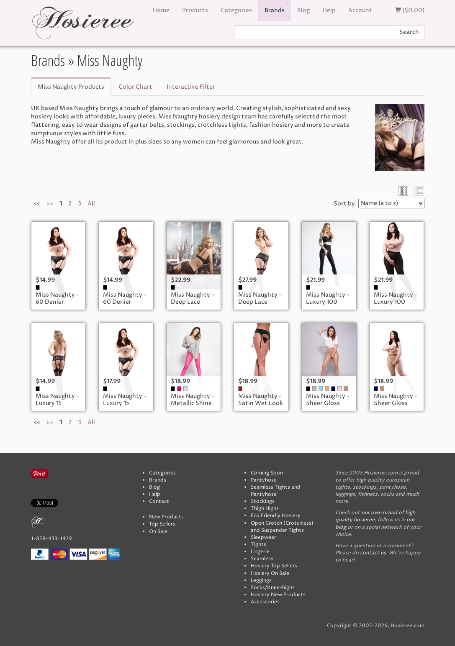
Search (409, 32)
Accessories (265, 601)
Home (161, 10)
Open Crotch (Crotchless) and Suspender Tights (282, 527)
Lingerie (260, 551)
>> (49, 204)
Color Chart (135, 87)
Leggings (261, 580)
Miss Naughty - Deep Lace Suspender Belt (192, 302)
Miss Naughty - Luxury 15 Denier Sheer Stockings (57, 407)
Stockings (263, 501)
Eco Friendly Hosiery (276, 515)
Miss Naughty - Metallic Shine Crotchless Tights (192, 407)
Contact (159, 501)
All (91, 204)
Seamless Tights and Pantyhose (276, 491)
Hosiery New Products (278, 594)
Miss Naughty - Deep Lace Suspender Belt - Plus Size (260, 306)
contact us (373, 552)
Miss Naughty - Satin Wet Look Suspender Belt (260, 403)
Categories (236, 10)
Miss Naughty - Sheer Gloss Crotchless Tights (328, 407)
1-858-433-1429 (51, 538)
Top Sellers (162, 524)
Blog (303, 10)
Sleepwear (263, 537)
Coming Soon (267, 473)
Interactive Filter (191, 87)
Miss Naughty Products (71, 87)
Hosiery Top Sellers (274, 565)
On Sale (158, 531)
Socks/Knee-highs (273, 587)
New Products (166, 516)
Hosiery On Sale (270, 573)
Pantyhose (264, 480)
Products (195, 10)
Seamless (262, 558)
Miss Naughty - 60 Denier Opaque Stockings (57, 306)
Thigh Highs (265, 508)
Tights (258, 544)
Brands (275, 10)
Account (360, 10)
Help (329, 10)
